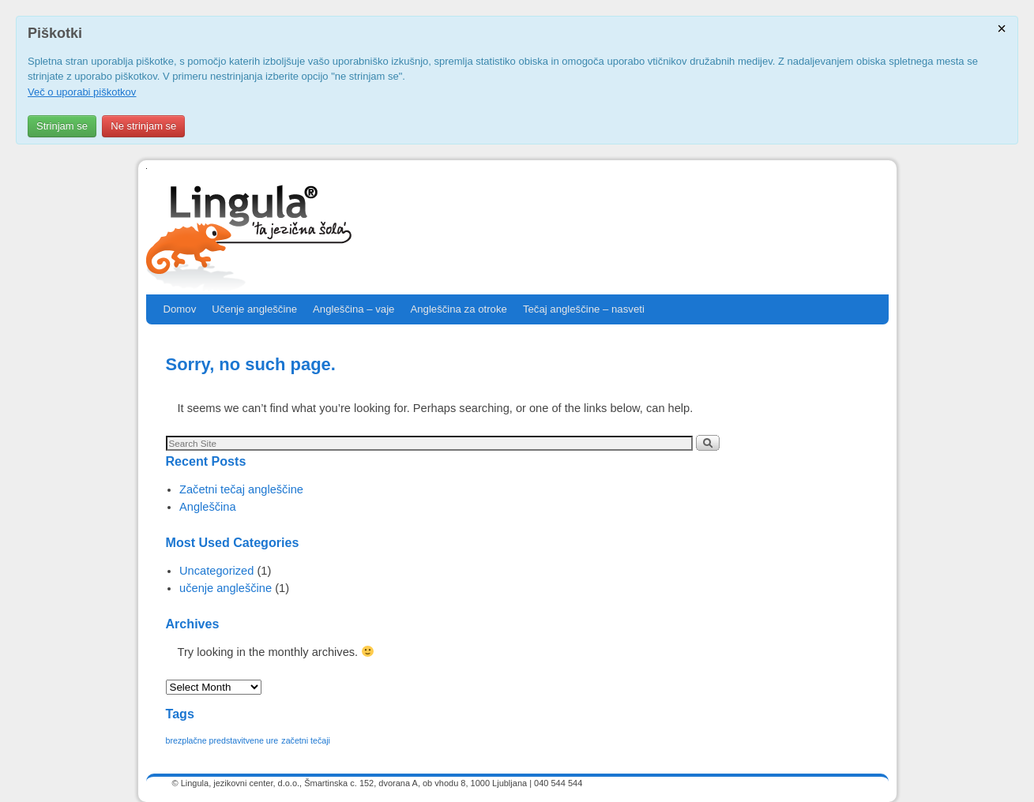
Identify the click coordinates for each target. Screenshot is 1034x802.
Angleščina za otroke (458, 309)
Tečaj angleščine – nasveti (584, 309)
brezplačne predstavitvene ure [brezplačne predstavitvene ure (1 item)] (222, 740)
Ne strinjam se (143, 126)
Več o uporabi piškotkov (82, 92)
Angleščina (207, 506)
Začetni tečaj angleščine (241, 489)
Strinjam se (62, 126)
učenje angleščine (225, 588)
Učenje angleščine (254, 309)
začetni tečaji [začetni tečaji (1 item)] (305, 740)
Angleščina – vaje (353, 309)
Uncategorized (216, 570)
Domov (180, 309)
